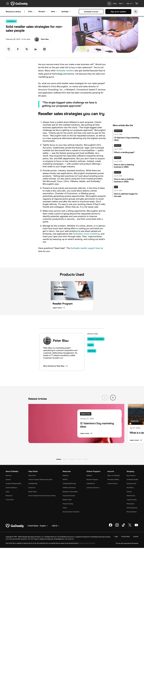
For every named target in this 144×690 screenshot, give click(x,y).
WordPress (130, 487)
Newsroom (9, 495)
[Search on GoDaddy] (135, 11)
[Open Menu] (7, 3)
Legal (7, 491)
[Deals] (114, 3)
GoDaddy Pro (91, 483)
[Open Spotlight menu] (70, 11)
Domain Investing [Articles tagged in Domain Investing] (95, 339)
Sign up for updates (119, 12)
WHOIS (65, 479)
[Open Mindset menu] (46, 11)
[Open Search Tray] (109, 3)
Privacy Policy (125, 536)
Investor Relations (11, 487)
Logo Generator (132, 499)
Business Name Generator (71, 512)
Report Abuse (32, 491)
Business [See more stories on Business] (117, 157)
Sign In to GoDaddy (113, 475)
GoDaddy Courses (91, 12)
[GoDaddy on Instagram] (117, 526)
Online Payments (132, 508)
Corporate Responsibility (13, 483)
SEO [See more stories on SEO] (116, 186)
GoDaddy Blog (32, 483)
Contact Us (31, 487)
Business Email (131, 483)
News (53, 11)
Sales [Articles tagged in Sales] (90, 345)
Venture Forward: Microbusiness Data (40, 479)
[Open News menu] (57, 11)
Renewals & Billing (113, 479)
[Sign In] (130, 3)
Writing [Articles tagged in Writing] (91, 351)
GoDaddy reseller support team (86, 248)
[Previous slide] (104, 397)
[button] (58, 459)
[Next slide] (113, 397)
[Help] (121, 3)
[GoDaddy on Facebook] (111, 526)
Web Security (131, 495)
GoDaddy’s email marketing (86, 233)
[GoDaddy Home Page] (15, 526)
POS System (130, 504)
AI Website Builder (132, 479)
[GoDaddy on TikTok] (123, 526)
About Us (8, 475)
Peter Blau (61, 341)
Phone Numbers (132, 512)
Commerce (12, 21)
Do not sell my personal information (127, 543)
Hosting (129, 491)
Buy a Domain (131, 475)
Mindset (41, 11)
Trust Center (10, 499)
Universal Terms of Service (86, 543)
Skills (30, 11)
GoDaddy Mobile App (69, 483)
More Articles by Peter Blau (55, 366)
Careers (8, 479)
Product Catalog (68, 504)
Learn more (86, 433)
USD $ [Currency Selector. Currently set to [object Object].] (55, 525)
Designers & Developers (70, 491)
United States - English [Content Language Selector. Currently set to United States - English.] (38, 525)
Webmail (65, 475)
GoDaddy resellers (65, 70)
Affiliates (89, 475)
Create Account (112, 483)
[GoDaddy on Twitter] (130, 526)
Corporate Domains (69, 495)
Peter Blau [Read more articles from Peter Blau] (42, 39)
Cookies (135, 536)
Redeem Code (67, 499)
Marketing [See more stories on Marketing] (118, 130)
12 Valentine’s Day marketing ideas (97, 425)
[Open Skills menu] (34, 11)
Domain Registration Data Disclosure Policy (42, 495)
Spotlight (65, 11)
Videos (65, 508)
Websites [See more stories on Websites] (117, 145)
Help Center (32, 475)
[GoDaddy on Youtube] (136, 526)
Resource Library (13, 11)
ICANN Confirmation (69, 487)
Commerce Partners (93, 487)
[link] (18, 49)
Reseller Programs (92, 479)
